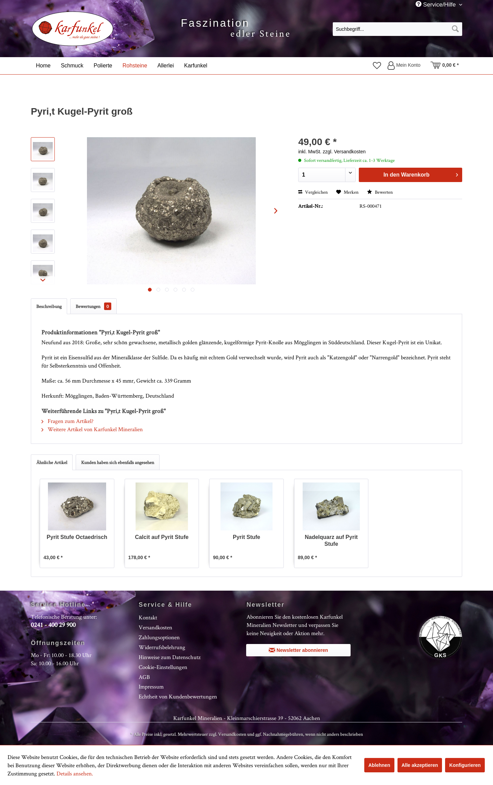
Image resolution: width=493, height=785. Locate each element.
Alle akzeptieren (420, 765)
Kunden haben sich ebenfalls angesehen (117, 462)
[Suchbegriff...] (397, 29)
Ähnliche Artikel (51, 462)
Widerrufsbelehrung (162, 647)
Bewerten (380, 192)
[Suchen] (455, 29)
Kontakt (148, 617)
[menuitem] (397, 28)
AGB (144, 677)
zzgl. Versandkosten (344, 151)
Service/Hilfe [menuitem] (436, 4)
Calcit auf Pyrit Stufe (161, 537)
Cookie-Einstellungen (163, 667)
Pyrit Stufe (246, 537)
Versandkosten (155, 627)
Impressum (151, 686)
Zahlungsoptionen (159, 637)
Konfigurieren (465, 765)
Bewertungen (93, 306)
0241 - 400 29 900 (53, 624)
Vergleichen (313, 192)
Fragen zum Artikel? (67, 421)
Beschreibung (49, 306)
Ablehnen (379, 765)
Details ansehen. (74, 773)
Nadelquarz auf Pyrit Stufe (331, 540)
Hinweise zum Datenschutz (170, 657)
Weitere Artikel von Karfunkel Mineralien (92, 429)
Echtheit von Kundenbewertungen (178, 696)
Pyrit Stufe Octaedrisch (77, 537)
